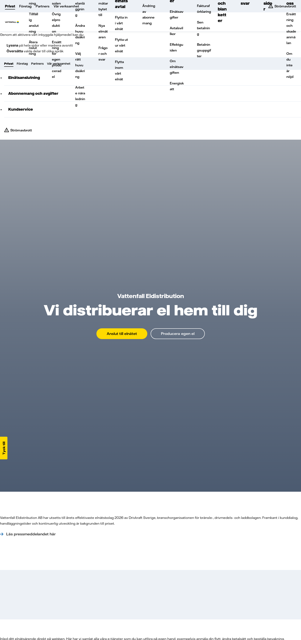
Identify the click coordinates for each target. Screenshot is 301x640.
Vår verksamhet (66, 6)
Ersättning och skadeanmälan (291, 28)
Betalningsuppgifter (204, 50)
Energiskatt (177, 86)
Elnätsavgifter (176, 14)
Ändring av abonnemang (148, 14)
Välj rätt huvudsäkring (80, 65)
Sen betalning (203, 28)
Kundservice (20, 109)
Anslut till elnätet (122, 333)
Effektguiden (176, 47)
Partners (42, 6)
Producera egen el (177, 333)
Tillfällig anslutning (34, 22)
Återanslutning (33, 48)
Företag (25, 6)
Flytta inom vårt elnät (119, 70)
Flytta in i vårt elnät (121, 23)
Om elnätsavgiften (176, 67)
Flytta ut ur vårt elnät (121, 45)
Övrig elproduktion (56, 22)
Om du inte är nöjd (289, 65)
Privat (10, 6)
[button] (3, 448)
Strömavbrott (21, 130)
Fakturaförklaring (204, 9)
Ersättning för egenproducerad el (56, 59)
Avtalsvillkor (176, 31)
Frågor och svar (103, 53)
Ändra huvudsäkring (80, 34)
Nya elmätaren (103, 31)
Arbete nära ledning (80, 96)
